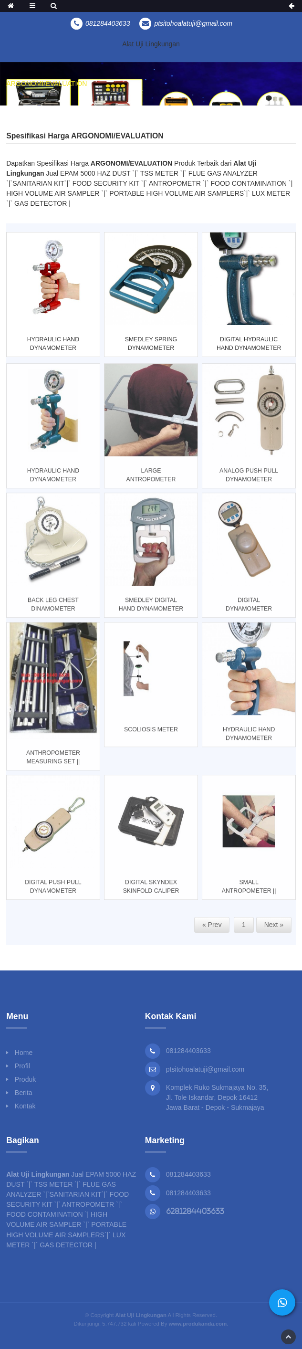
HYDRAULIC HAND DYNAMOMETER (53, 343)
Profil (22, 1066)
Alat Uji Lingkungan (151, 44)
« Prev (211, 924)
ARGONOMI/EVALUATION (46, 83)
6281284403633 (195, 1211)
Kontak (25, 1106)
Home (24, 1052)
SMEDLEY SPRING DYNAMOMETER (151, 343)
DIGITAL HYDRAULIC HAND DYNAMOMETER (249, 343)
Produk (25, 1079)
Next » (273, 924)
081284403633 (188, 1174)
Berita (23, 1092)
